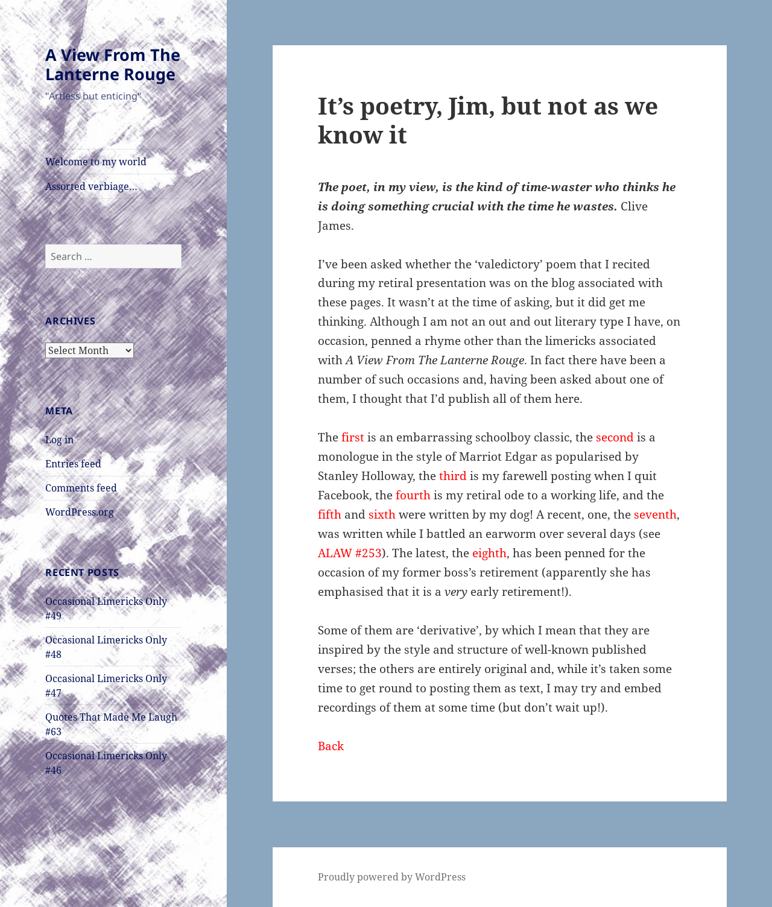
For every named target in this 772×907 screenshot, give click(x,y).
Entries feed (73, 463)
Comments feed (81, 488)
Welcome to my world (96, 161)
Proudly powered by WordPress (392, 876)
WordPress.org (79, 512)
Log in (59, 439)
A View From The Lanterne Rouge (112, 64)
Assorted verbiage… (91, 186)
